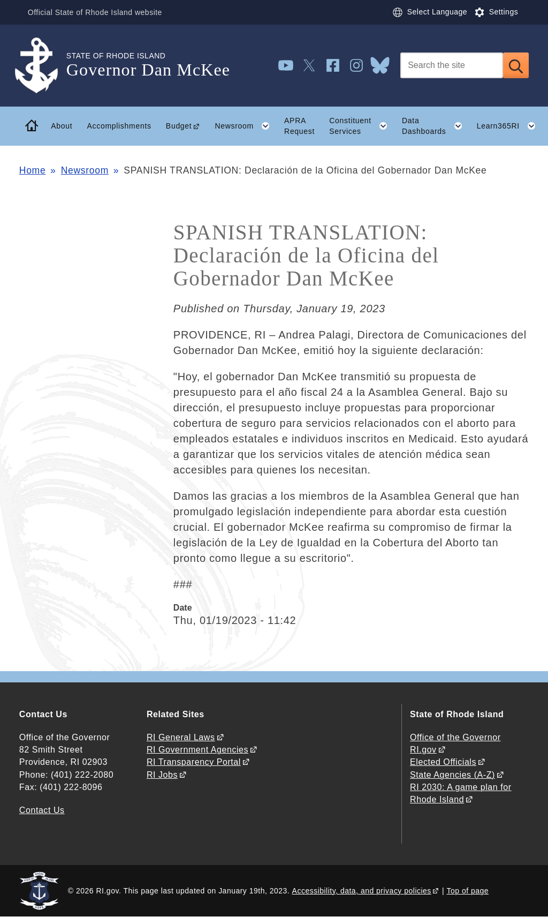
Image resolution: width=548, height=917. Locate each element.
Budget (179, 126)
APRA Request (299, 126)
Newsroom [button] (246, 126)
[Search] (451, 65)
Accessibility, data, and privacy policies (361, 890)
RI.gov (423, 749)
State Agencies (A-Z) (452, 774)
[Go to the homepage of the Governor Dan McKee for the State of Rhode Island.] (42, 65)
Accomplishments (119, 126)
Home (32, 170)
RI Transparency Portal (194, 761)
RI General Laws (181, 737)
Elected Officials (443, 761)
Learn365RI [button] (510, 126)
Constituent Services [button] (361, 126)
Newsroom (85, 170)
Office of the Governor (455, 737)
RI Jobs (162, 774)
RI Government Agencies (197, 749)
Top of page (468, 890)
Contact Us (42, 810)
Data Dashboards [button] (435, 126)
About (61, 126)
